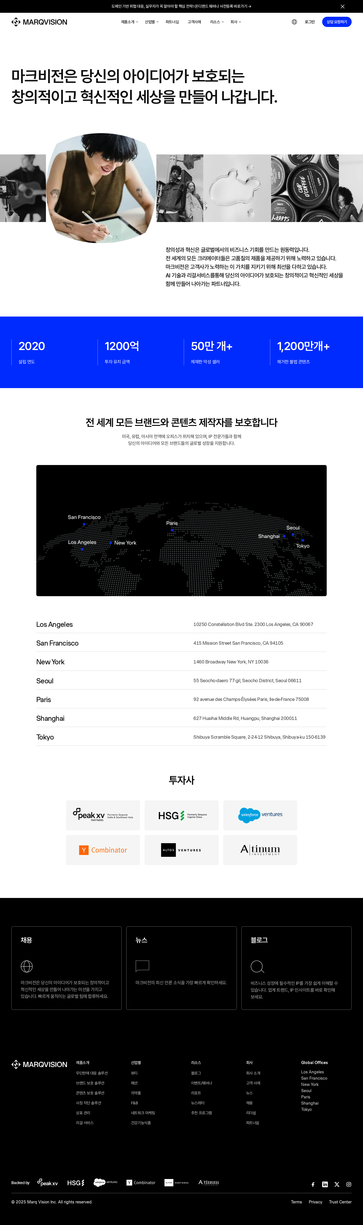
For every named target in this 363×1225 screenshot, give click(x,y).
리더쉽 (251, 1113)
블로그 (196, 1073)
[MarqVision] (39, 22)
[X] (337, 1184)
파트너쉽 (252, 1123)
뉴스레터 (197, 1103)
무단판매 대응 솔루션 (91, 1073)
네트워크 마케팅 (143, 1113)
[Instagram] (349, 1184)
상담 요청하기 (337, 22)
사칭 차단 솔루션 (88, 1103)
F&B (134, 1103)
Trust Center (340, 1202)
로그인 (310, 22)
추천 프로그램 (201, 1113)
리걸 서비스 (84, 1123)
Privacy (315, 1202)
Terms (296, 1202)
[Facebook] (313, 1184)
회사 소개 (253, 1073)
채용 (249, 1103)
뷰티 (134, 1073)
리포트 (196, 1093)
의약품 (136, 1093)
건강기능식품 (141, 1123)
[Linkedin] (325, 1184)
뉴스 (249, 1093)
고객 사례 (253, 1083)
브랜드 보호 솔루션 (90, 1083)
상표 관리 (83, 1113)
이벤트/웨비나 (201, 1083)
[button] (130, 22)
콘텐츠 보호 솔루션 (90, 1093)
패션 (134, 1083)
